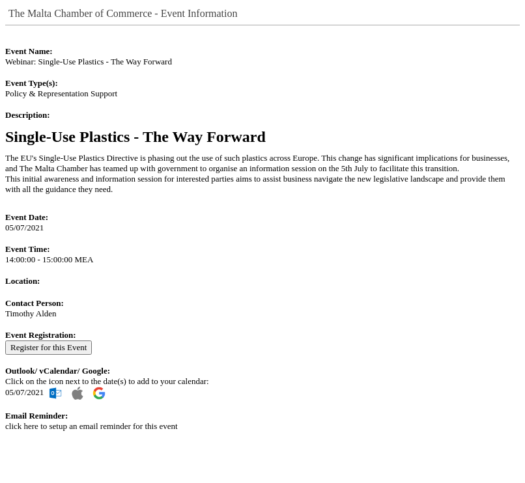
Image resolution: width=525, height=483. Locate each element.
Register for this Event (48, 347)
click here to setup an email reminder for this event (91, 426)
